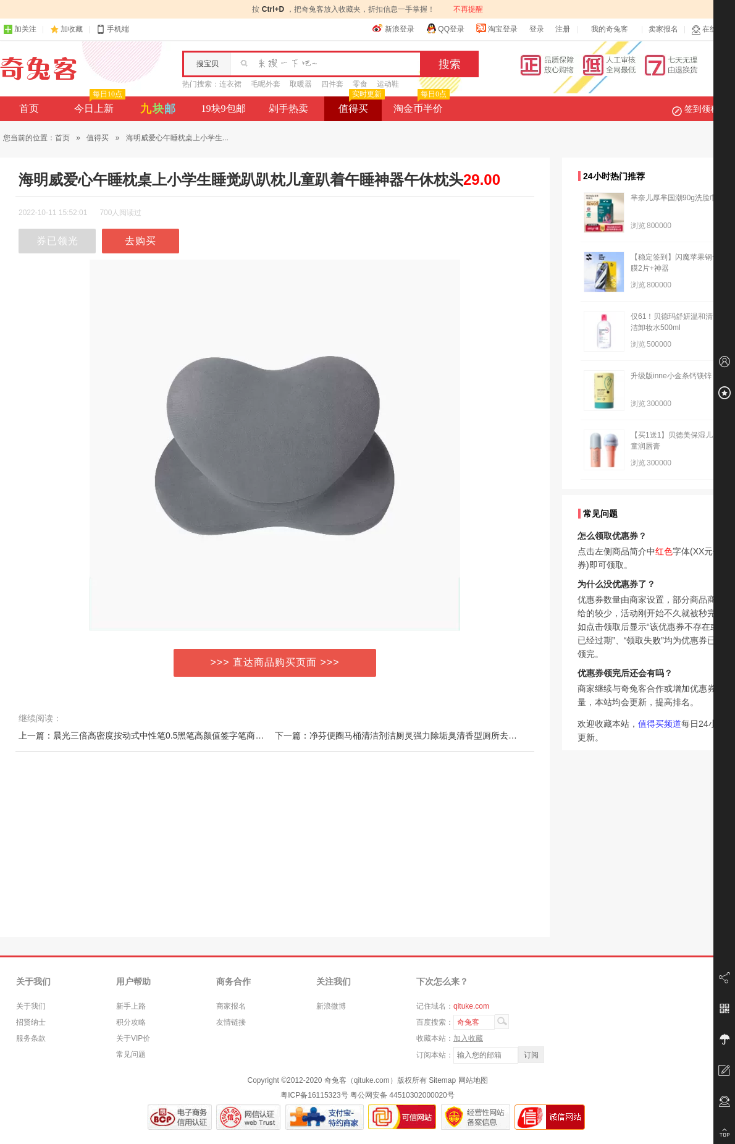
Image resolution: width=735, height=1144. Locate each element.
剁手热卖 (288, 108)
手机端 (112, 29)
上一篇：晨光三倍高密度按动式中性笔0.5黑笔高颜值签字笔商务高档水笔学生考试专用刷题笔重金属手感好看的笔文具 (245, 735)
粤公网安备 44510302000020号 (402, 1095)
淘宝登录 (497, 28)
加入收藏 (468, 1038)
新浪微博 (331, 1006)
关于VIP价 (133, 1038)
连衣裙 (230, 84)
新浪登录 (393, 28)
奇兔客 (38, 68)
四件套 (332, 84)
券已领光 (57, 240)
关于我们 (31, 1006)
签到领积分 (701, 108)
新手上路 (131, 1006)
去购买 (140, 240)
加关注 (19, 29)
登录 (536, 29)
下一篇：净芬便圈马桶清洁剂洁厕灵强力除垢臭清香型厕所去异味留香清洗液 (422, 735)
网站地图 (473, 1080)
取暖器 (301, 84)
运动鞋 (388, 84)
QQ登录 (445, 28)
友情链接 (231, 1022)
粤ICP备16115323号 (314, 1095)
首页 (29, 108)
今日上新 (98, 105)
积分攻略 (131, 1022)
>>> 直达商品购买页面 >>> (275, 662)
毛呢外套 (265, 84)
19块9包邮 (223, 108)
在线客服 (711, 29)
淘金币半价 (420, 105)
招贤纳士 (31, 1022)
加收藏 (72, 29)
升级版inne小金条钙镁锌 (671, 375)
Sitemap (442, 1080)
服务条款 (31, 1038)
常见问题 (131, 1054)
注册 (562, 29)
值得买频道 (659, 724)
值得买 (360, 105)
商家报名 (231, 1006)
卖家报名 (663, 29)
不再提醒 (468, 9)
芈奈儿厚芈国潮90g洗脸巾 (674, 197)
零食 (360, 84)
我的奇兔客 (609, 29)
